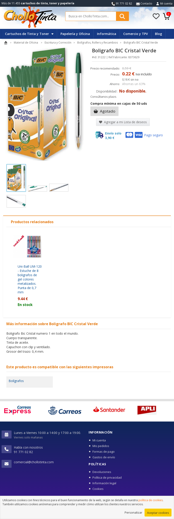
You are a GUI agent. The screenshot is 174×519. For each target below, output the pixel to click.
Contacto (144, 3)
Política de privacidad (107, 477)
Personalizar (133, 514)
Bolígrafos (16, 381)
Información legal (104, 483)
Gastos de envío (103, 457)
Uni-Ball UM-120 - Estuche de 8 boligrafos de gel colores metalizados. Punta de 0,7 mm (30, 279)
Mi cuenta (166, 3)
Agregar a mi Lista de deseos (123, 122)
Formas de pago (103, 451)
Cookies (98, 489)
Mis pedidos (100, 446)
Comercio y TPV (135, 34)
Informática (106, 34)
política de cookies (150, 501)
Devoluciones (101, 472)
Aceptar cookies (158, 514)
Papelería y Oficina (75, 34)
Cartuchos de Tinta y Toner (29, 34)
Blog (158, 34)
